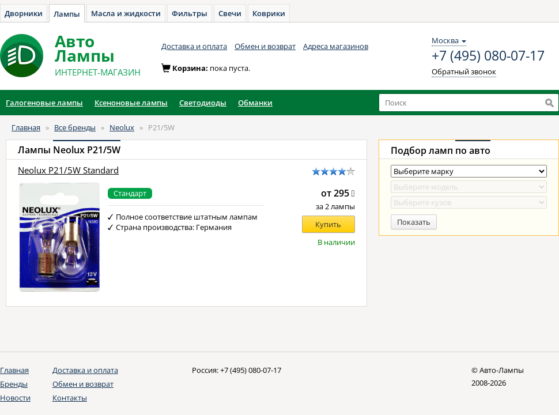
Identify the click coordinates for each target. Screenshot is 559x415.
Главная (26, 127)
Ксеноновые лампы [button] (131, 102)
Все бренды (75, 127)
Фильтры (189, 13)
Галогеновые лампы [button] (44, 102)
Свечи (229, 13)
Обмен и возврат (265, 46)
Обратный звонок (464, 71)
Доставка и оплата (194, 46)
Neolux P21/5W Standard (68, 170)
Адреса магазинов (335, 46)
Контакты (69, 398)
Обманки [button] (255, 102)
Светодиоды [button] (202, 102)
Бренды (14, 384)
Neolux (121, 127)
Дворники (24, 13)
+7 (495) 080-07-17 (488, 56)
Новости (15, 398)
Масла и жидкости (126, 13)
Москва (449, 40)
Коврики (268, 13)
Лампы (67, 14)
